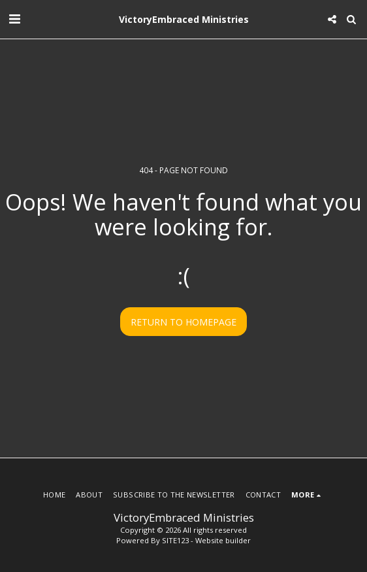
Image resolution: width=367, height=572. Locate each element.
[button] (14, 18)
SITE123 (175, 540)
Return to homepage (183, 322)
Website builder (223, 540)
